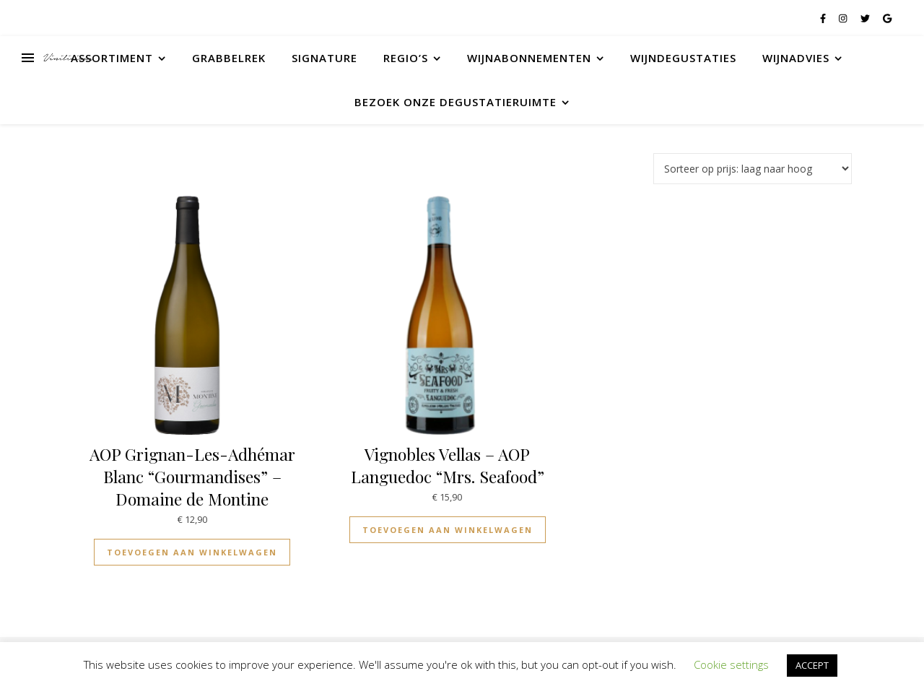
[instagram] (844, 18)
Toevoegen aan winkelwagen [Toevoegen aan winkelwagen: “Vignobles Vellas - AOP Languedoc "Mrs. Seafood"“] (447, 529)
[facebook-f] (824, 18)
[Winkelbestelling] (752, 168)
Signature (324, 58)
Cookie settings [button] (731, 664)
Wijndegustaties (683, 58)
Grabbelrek (229, 58)
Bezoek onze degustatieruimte (455, 102)
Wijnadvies (795, 58)
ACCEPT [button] (812, 665)
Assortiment (112, 58)
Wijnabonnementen (529, 58)
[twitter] (866, 18)
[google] (887, 18)
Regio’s (405, 58)
